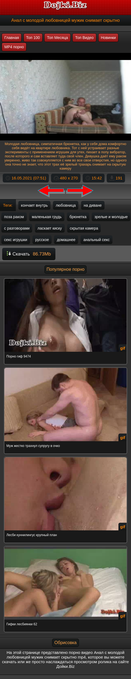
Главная (11, 37)
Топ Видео (84, 37)
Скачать (29, 254)
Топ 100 (33, 37)
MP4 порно (14, 47)
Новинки (108, 37)
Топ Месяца (57, 37)
